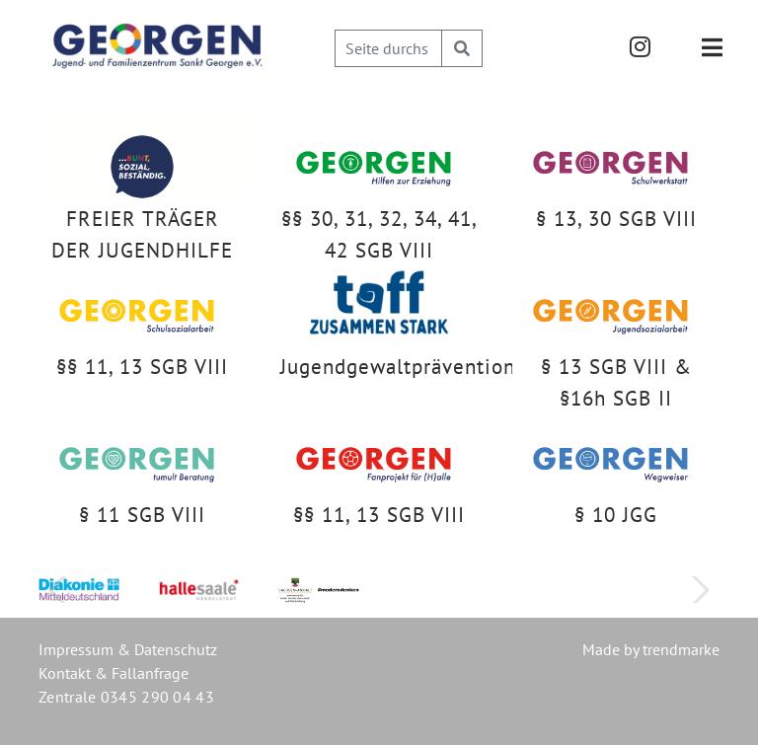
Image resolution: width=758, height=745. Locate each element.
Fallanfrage (150, 673)
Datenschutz (175, 649)
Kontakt (64, 673)
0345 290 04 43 (157, 697)
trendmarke (681, 649)
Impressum (76, 649)
